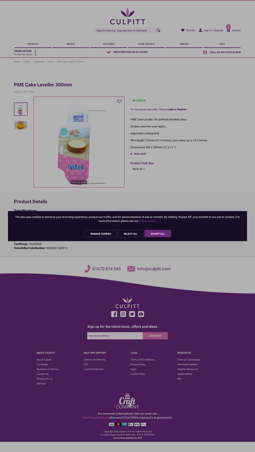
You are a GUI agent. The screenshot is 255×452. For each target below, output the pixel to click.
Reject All (131, 233)
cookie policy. (148, 221)
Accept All (158, 233)
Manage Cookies (100, 233)
